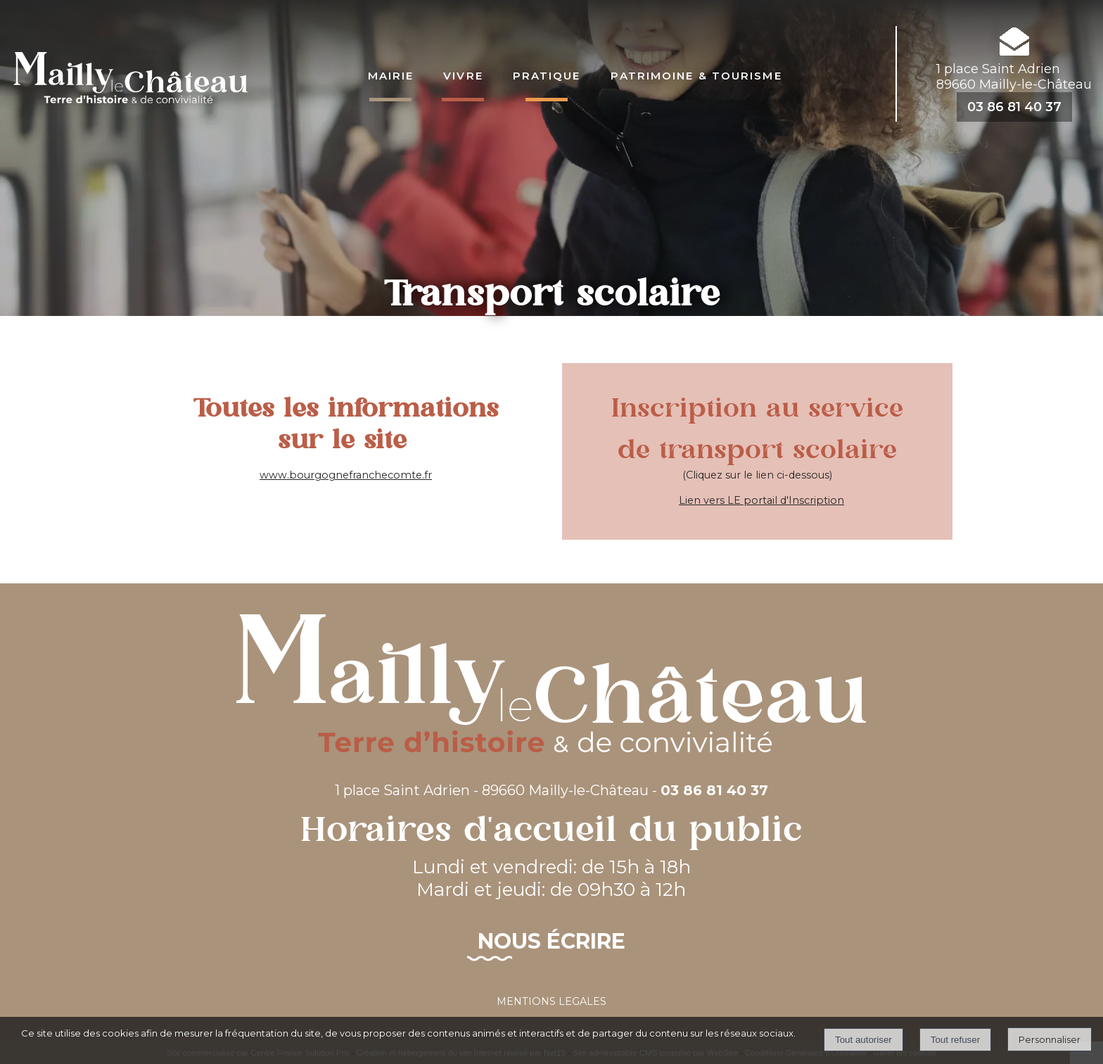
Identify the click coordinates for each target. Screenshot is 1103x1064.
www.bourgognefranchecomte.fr (346, 475)
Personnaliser (1049, 1039)
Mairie (391, 74)
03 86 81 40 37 (1014, 107)
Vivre (463, 74)
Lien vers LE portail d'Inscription (761, 500)
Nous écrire (551, 941)
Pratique (547, 74)
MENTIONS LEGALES (551, 1001)
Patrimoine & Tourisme (696, 74)
